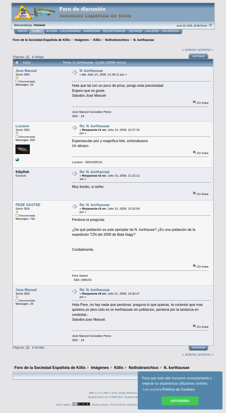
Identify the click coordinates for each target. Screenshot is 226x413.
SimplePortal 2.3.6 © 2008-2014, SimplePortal (113, 397)
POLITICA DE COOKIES (123, 404)
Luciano (22, 126)
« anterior (189, 50)
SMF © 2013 (110, 393)
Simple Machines (128, 393)
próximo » (205, 50)
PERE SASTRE (27, 205)
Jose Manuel (26, 71)
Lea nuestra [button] (169, 389)
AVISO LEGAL (100, 404)
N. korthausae (91, 71)
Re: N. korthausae (94, 126)
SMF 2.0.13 (95, 393)
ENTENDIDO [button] (180, 401)
